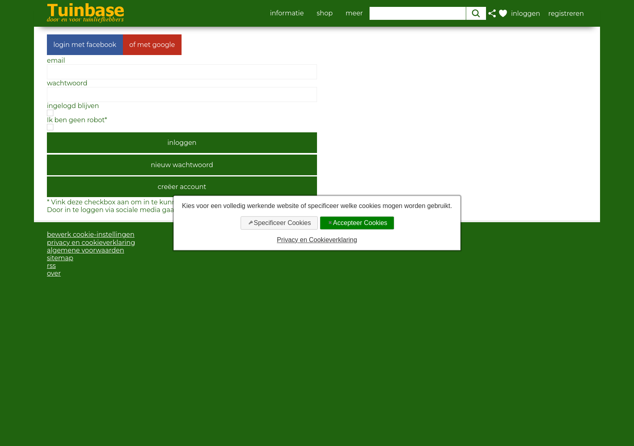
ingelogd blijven (73, 106)
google (163, 45)
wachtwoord (67, 83)
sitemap (60, 258)
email (56, 60)
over (54, 273)
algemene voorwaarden (85, 250)
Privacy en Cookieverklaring (317, 239)
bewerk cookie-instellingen (91, 234)
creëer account (182, 187)
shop (325, 13)
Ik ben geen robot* (77, 120)
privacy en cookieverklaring (91, 242)
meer (354, 13)
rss (51, 266)
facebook (101, 45)
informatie (287, 13)
